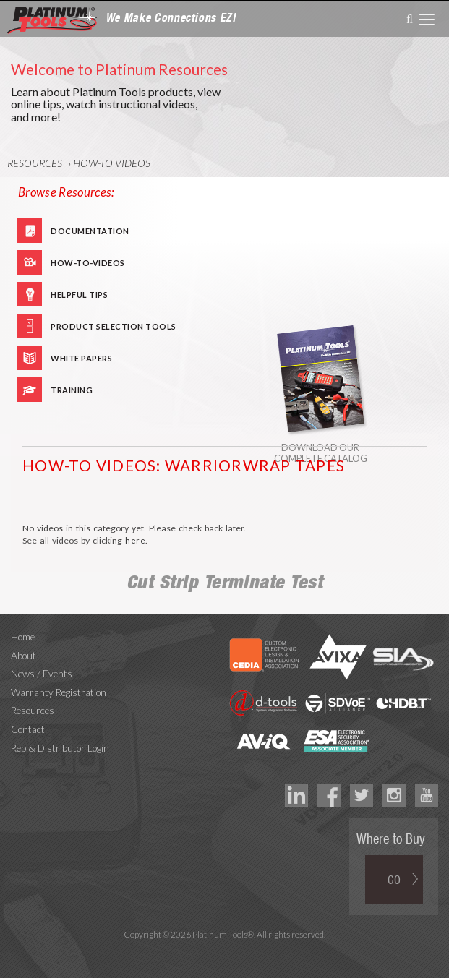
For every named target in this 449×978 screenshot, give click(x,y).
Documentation (90, 231)
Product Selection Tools (113, 326)
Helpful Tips (79, 294)
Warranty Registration (58, 692)
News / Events (41, 673)
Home (23, 637)
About (23, 655)
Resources (34, 163)
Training (72, 390)
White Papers (81, 358)
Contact (28, 729)
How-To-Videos (88, 262)
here (135, 540)
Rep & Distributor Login (60, 748)
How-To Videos (111, 163)
